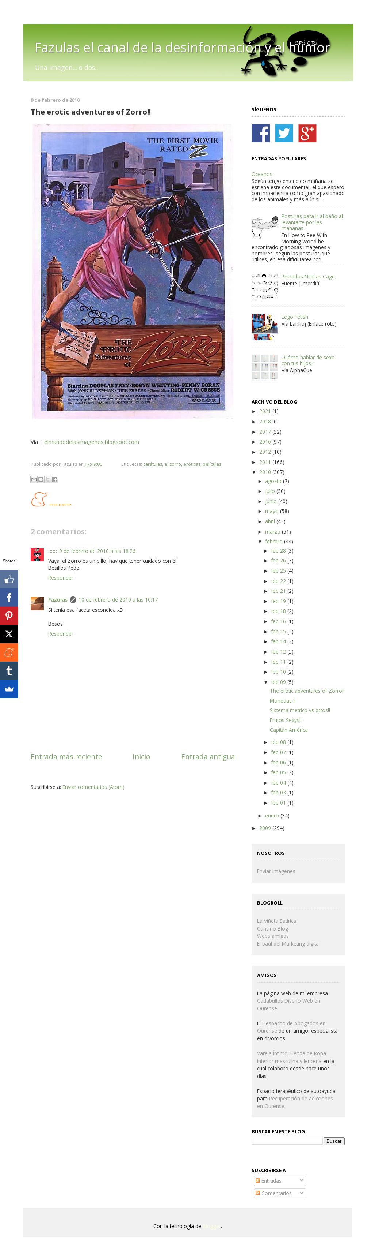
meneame (60, 504)
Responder (60, 577)
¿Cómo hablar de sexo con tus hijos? (308, 360)
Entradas (269, 1180)
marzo (273, 531)
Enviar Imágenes (276, 871)
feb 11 (279, 661)
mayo (272, 511)
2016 (265, 441)
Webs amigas (273, 935)
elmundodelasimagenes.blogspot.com (91, 441)
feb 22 (279, 580)
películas (212, 464)
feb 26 (279, 560)
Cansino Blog (272, 928)
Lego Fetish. (295, 316)
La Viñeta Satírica (276, 920)
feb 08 (279, 741)
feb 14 (279, 641)
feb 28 (279, 550)
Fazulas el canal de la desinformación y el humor (182, 47)
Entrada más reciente (66, 756)
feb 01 (279, 802)
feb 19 (279, 601)
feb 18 (279, 610)
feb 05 (279, 772)
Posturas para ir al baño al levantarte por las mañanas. (312, 222)
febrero (274, 541)
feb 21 (279, 590)
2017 (265, 431)
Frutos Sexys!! (286, 719)
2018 (265, 421)
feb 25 (279, 570)
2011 (265, 462)
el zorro (172, 464)
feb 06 (279, 762)
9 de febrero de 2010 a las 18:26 (97, 550)
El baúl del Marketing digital (288, 943)
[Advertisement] (116, 812)
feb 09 (279, 681)
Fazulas (58, 599)
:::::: (52, 550)
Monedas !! (282, 700)
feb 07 (279, 752)
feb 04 (279, 782)
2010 (265, 471)
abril (270, 521)
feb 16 (279, 621)
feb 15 (279, 631)
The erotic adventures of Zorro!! (307, 690)
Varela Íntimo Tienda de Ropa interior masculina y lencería (291, 1057)
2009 (265, 827)
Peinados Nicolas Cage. (309, 276)
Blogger (212, 1226)
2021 (265, 411)
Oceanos (262, 174)
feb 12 (279, 651)
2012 (265, 451)
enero (272, 815)
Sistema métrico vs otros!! (300, 710)
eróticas (191, 464)
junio (271, 501)
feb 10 (279, 671)
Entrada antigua (208, 756)
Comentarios (274, 1193)
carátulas (152, 464)
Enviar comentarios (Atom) (93, 786)
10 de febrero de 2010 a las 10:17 (118, 599)
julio (270, 490)
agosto (274, 481)
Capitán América (289, 729)
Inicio (141, 756)
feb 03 (279, 792)
